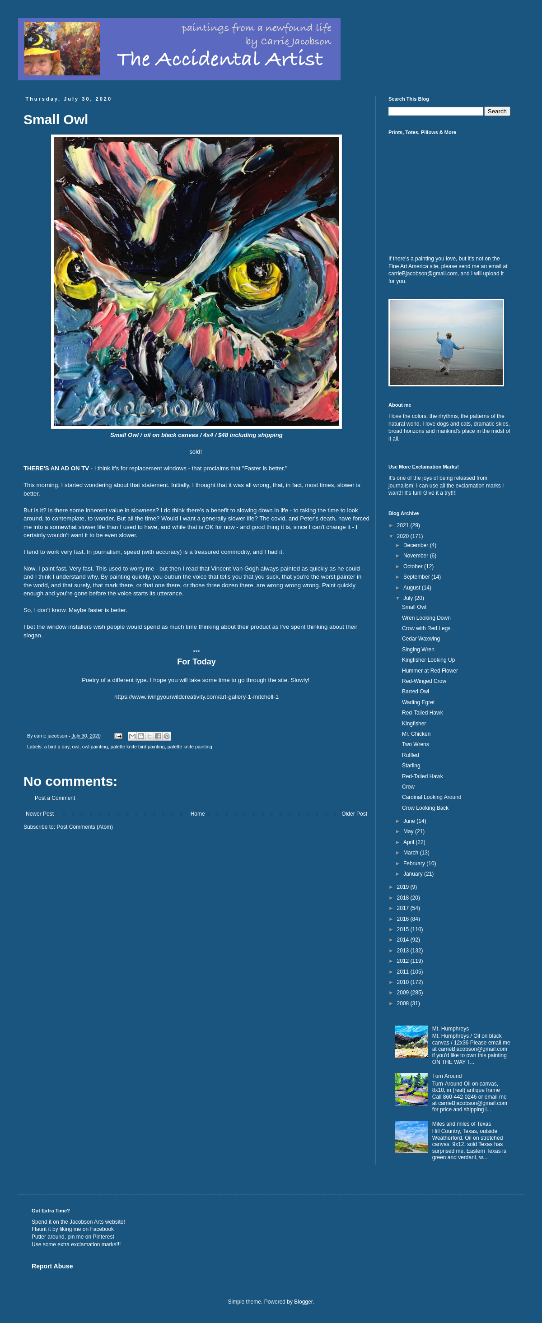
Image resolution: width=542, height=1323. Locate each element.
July (409, 598)
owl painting (95, 746)
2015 (404, 929)
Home (198, 814)
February (414, 863)
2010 (404, 982)
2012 (404, 961)
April (409, 842)
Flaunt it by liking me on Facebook (73, 1229)
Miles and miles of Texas (461, 1124)
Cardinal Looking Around (431, 797)
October (413, 566)
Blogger (303, 1302)
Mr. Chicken (416, 734)
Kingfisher (414, 723)
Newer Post (40, 814)
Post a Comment (55, 798)
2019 (404, 887)
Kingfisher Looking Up (428, 660)
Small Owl (414, 607)
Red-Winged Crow (424, 681)
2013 (404, 950)
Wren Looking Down (426, 618)
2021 (404, 525)
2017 (404, 908)
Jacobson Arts (86, 1222)
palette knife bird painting (138, 746)
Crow (408, 787)
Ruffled (410, 755)
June (409, 821)
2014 (404, 940)
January (413, 874)
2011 (404, 972)
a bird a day (57, 746)
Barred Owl (415, 691)
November (416, 555)
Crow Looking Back (425, 808)
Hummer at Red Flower (430, 671)
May (409, 831)
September (417, 577)
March (411, 853)
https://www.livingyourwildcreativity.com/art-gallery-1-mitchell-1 (196, 696)
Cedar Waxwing (421, 639)
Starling (411, 765)
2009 (404, 992)
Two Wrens (415, 744)
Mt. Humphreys (450, 1029)
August (412, 588)
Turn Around (447, 1076)
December (416, 545)
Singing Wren (418, 649)
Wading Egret (418, 702)
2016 (404, 919)
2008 (404, 1003)
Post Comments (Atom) (84, 827)
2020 (404, 536)
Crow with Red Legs (426, 628)
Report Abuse (52, 1266)
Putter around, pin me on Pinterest (73, 1237)
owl (75, 746)
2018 (404, 898)
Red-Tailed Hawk (422, 713)
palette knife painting (190, 746)
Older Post (354, 814)
